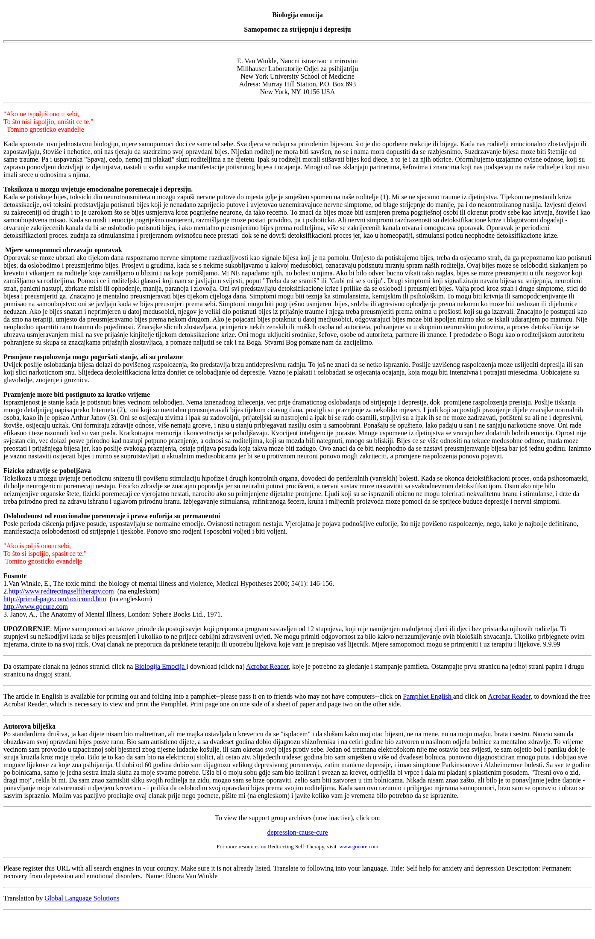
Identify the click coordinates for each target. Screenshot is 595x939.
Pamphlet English (428, 696)
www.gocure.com (358, 846)
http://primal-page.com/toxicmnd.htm (54, 598)
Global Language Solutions (81, 898)
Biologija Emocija (160, 666)
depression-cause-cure (297, 832)
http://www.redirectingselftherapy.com (61, 591)
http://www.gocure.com (35, 606)
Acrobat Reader (267, 666)
